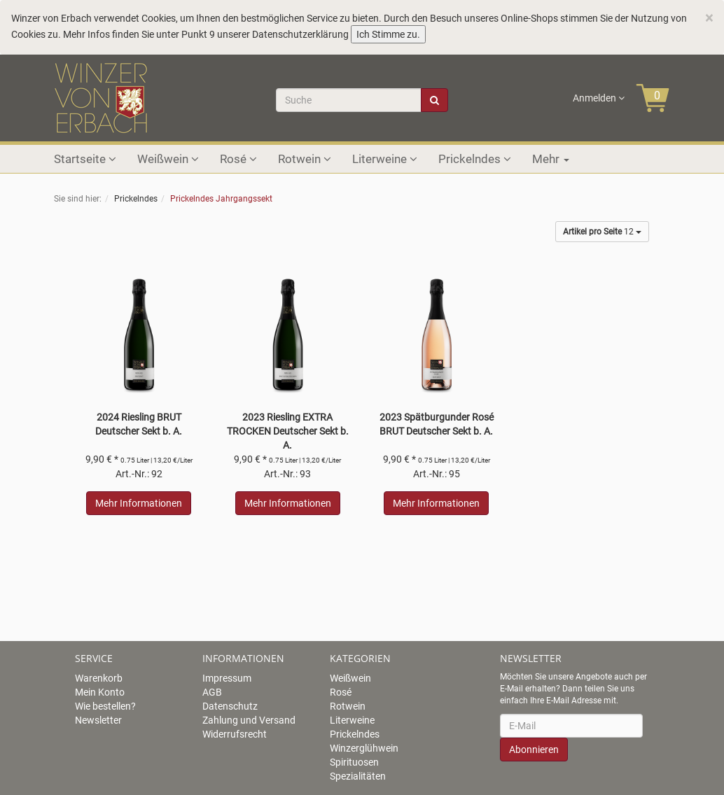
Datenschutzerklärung (300, 34)
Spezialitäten (358, 776)
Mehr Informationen (138, 503)
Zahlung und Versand (248, 720)
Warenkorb (99, 678)
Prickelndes (474, 159)
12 (602, 232)
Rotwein (304, 159)
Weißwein (168, 159)
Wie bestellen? (105, 706)
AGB (212, 692)
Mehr (550, 159)
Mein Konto (100, 692)
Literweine (384, 159)
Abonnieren (534, 749)
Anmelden (599, 98)
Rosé (238, 159)
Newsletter (98, 720)
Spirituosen (354, 762)
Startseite (85, 159)
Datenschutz (230, 706)
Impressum (226, 678)
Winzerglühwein (364, 748)
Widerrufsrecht (234, 734)
